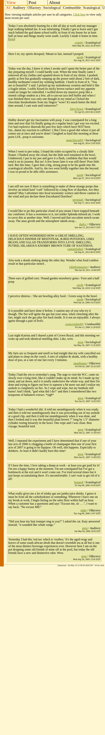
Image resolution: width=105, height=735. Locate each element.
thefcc (83, 224)
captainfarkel (75, 249)
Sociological (52, 8)
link (11, 39)
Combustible (72, 8)
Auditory (19, 8)
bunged (78, 482)
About (54, 2)
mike (83, 510)
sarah (80, 57)
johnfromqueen (78, 267)
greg (80, 342)
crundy (79, 42)
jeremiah (78, 199)
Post (32, 2)
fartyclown (76, 109)
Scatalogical (91, 8)
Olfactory (34, 8)
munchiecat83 (74, 140)
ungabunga (80, 363)
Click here (79, 14)
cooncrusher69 (74, 324)
